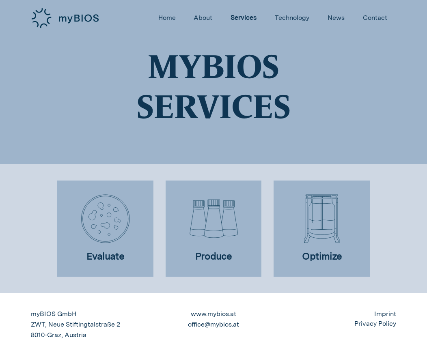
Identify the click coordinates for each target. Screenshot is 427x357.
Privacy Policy (375, 323)
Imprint (385, 314)
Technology (292, 18)
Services (244, 18)
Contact (375, 18)
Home (167, 18)
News (336, 18)
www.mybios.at (213, 314)
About (203, 18)
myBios (65, 18)
